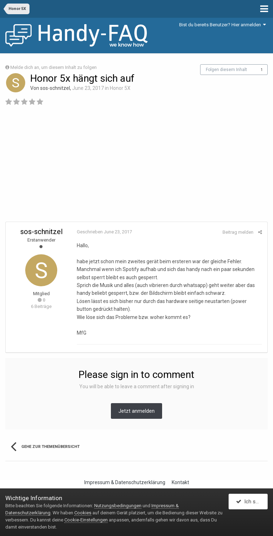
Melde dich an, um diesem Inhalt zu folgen (53, 67)
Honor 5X (120, 88)
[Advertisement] (136, 166)
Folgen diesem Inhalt (226, 69)
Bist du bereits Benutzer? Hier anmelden (222, 24)
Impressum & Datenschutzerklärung (124, 482)
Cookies (82, 512)
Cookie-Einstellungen (86, 520)
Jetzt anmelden (136, 411)
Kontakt (180, 482)
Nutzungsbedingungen (117, 505)
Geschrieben (104, 231)
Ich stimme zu (252, 501)
